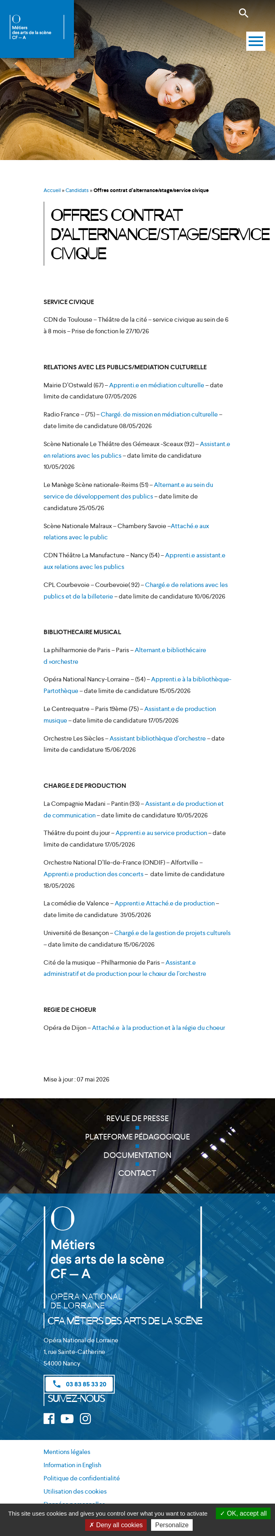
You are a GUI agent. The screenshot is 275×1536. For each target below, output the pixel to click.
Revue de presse (137, 1118)
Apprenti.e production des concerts (93, 874)
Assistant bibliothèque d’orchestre (158, 738)
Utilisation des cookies (75, 1491)
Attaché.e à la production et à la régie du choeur (158, 1027)
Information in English (72, 1465)
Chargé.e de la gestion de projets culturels (172, 933)
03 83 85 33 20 (79, 1384)
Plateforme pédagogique (137, 1136)
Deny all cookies (116, 1525)
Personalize (172, 1525)
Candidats (77, 190)
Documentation (137, 1155)
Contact (137, 1173)
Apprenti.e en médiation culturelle (156, 385)
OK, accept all (243, 1513)
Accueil (52, 190)
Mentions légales (67, 1452)
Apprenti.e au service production (161, 833)
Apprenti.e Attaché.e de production (165, 903)
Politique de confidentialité (82, 1478)
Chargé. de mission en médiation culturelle (159, 414)
